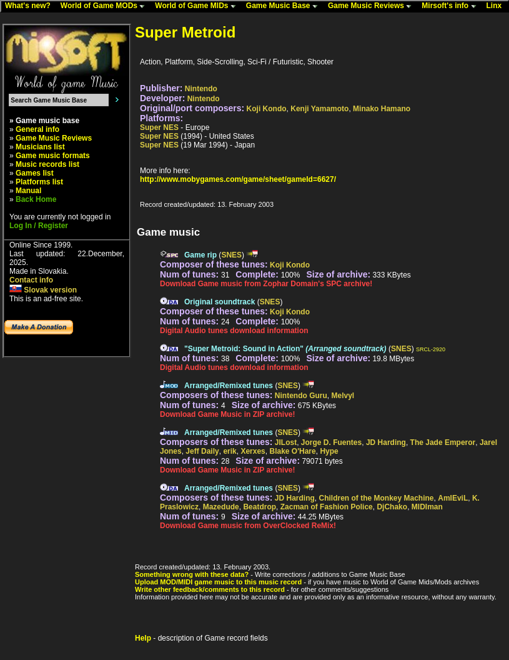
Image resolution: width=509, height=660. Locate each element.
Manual (28, 190)
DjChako (392, 506)
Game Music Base (284, 6)
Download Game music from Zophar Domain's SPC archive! (266, 283)
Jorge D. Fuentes (331, 442)
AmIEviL (453, 498)
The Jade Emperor (443, 442)
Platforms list (39, 182)
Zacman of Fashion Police (326, 506)
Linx (497, 6)
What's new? (30, 6)
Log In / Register (38, 225)
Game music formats (53, 155)
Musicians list (40, 146)
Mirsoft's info (451, 6)
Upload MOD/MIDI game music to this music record (218, 582)
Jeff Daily (202, 451)
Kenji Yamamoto (319, 108)
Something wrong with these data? (192, 574)
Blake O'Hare (292, 451)
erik (229, 451)
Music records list (47, 164)
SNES (231, 255)
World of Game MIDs (198, 6)
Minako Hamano (381, 108)
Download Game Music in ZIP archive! (227, 414)
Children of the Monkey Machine (376, 498)
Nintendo (201, 88)
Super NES (159, 127)
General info (37, 129)
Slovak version (43, 290)
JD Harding (386, 442)
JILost (286, 442)
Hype (329, 451)
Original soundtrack (219, 302)
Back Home (36, 199)
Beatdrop (259, 506)
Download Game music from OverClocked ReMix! (248, 525)
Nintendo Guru (301, 395)
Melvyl (343, 395)
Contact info (31, 280)
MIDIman (427, 506)
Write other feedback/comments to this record (210, 589)
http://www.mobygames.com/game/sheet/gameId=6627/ (238, 179)
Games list (35, 173)
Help (143, 638)
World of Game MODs (105, 6)
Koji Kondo (267, 108)
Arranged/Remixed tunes (228, 385)
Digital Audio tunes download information (234, 330)
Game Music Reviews (372, 6)
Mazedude (221, 506)
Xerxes (252, 451)
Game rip (200, 255)
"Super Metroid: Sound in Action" (285, 348)
